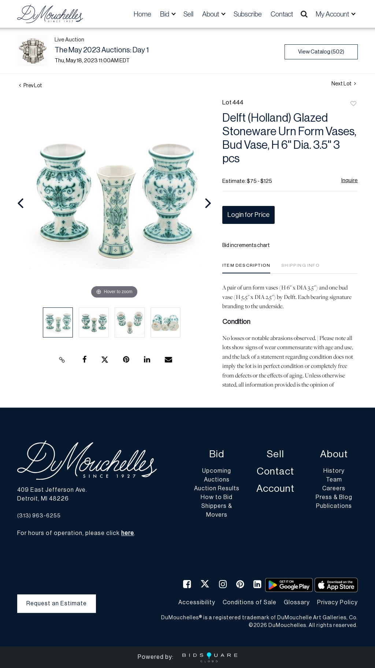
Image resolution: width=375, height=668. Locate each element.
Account (275, 489)
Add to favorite (353, 104)
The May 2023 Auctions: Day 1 (102, 50)
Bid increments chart (246, 245)
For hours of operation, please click (75, 533)
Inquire (349, 180)
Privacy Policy (337, 602)
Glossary (297, 602)
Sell (188, 14)
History (334, 471)
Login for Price (248, 214)
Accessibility (196, 602)
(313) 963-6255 (39, 515)
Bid (216, 455)
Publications (334, 506)
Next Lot (343, 83)
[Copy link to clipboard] (62, 359)
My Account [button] (333, 14)
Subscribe (248, 14)
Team (334, 480)
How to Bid (217, 498)
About (334, 455)
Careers (333, 489)
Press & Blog (334, 498)
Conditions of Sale (249, 602)
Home (142, 14)
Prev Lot (30, 85)
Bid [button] (165, 14)
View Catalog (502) (321, 52)
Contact (282, 14)
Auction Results (217, 489)
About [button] (211, 14)
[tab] (246, 268)
